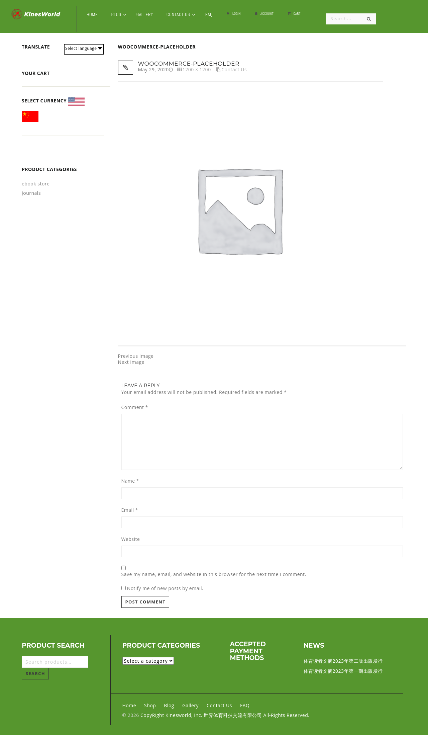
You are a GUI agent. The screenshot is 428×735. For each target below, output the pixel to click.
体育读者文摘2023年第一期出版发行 (343, 671)
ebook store (35, 183)
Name (130, 481)
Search (35, 673)
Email (129, 510)
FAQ (244, 705)
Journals (31, 193)
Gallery (190, 705)
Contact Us (234, 69)
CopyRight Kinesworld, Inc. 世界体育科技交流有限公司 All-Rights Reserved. (224, 715)
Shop (150, 705)
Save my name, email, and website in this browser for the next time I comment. (213, 574)
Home (129, 705)
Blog (169, 705)
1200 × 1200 (197, 69)
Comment (134, 407)
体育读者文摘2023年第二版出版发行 (343, 661)
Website (130, 539)
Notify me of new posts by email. (165, 588)
